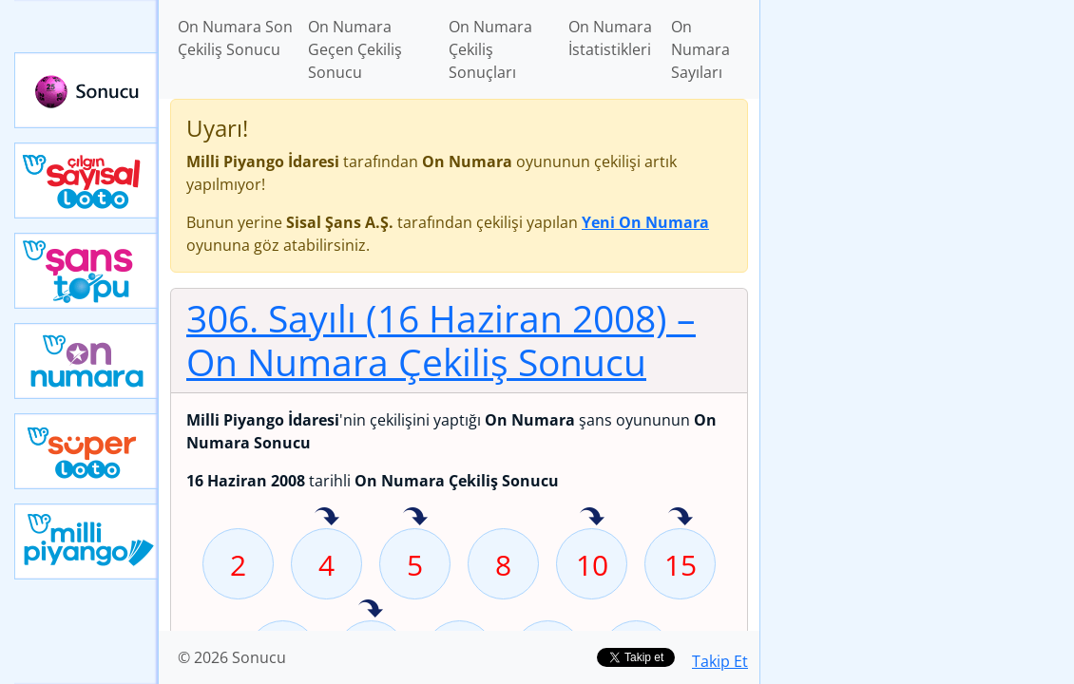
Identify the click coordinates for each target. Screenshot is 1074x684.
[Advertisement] (917, 134)
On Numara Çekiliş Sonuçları (490, 49)
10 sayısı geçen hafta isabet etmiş (592, 517)
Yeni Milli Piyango (86, 542)
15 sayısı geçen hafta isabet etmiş (680, 517)
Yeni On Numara (86, 361)
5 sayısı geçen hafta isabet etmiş (415, 517)
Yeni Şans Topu (86, 271)
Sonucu (86, 90)
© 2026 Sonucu (232, 657)
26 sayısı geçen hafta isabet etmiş (370, 609)
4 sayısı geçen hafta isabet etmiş (327, 517)
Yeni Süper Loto (86, 451)
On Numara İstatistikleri (610, 38)
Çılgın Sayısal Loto (86, 180)
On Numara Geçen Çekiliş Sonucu (355, 49)
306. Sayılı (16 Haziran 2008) (441, 340)
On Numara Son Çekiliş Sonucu (235, 38)
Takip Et (720, 661)
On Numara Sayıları (700, 49)
